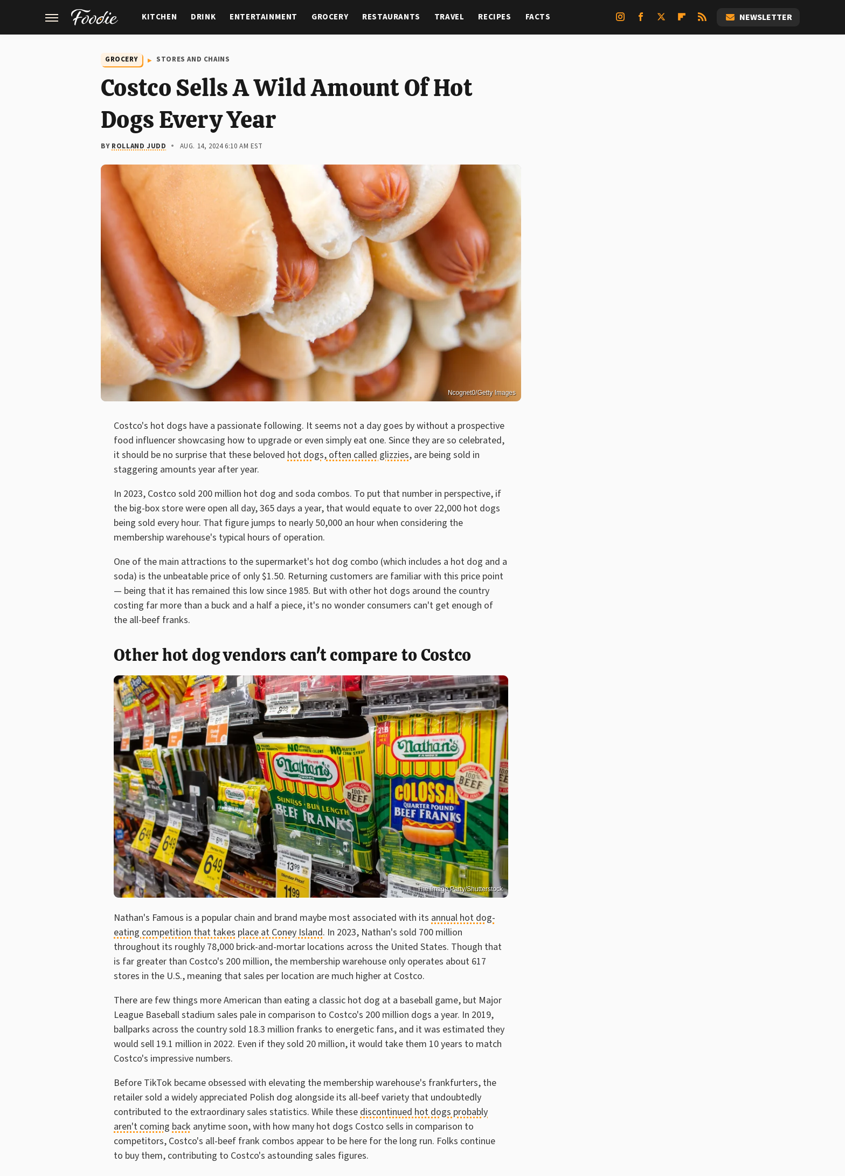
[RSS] (702, 21)
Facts (538, 17)
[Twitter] (661, 21)
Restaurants (391, 17)
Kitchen (159, 17)
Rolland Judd (139, 146)
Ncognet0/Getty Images (482, 392)
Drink (203, 17)
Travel (449, 17)
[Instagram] (620, 21)
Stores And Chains (193, 59)
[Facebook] (641, 21)
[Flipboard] (682, 21)
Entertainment (263, 17)
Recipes (494, 17)
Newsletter (758, 17)
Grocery (329, 17)
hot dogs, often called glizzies (348, 455)
